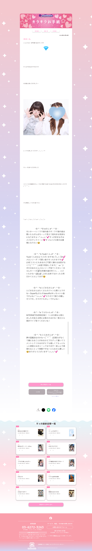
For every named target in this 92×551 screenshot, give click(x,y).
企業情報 (40, 544)
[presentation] (46, 402)
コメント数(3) (55, 396)
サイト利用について (48, 544)
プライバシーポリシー (58, 544)
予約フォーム (56, 536)
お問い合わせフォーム (60, 527)
